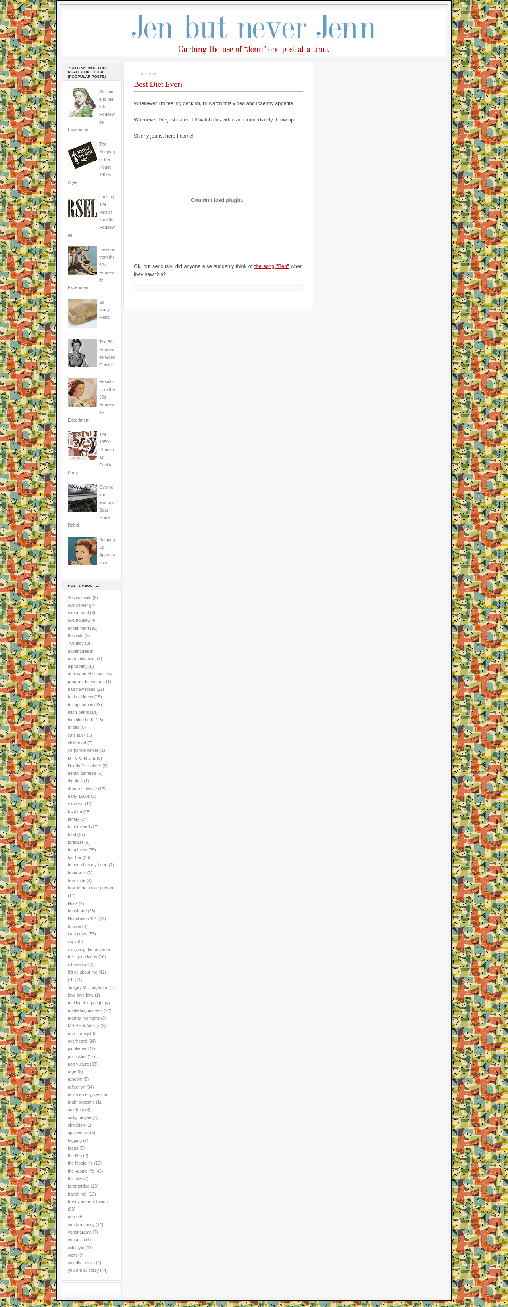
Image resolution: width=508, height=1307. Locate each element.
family (73, 819)
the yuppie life (81, 1171)
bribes (73, 727)
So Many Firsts (104, 310)
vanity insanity (81, 1224)
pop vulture (78, 1064)
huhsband (77, 910)
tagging (75, 1140)
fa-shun (75, 811)
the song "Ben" (271, 266)
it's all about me (82, 972)
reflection (76, 1087)
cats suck (77, 735)
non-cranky (78, 1033)
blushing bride (81, 719)
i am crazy (77, 933)
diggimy (75, 780)
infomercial (78, 964)
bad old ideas (80, 696)
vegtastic (76, 1239)
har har (74, 857)
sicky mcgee (79, 1117)
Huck (72, 903)
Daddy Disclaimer (84, 765)
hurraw (74, 926)
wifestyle (76, 1247)
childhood (77, 742)
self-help (76, 1109)
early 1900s (79, 796)
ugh (71, 1216)
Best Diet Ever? (159, 84)
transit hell (77, 1194)
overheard (77, 1041)
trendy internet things (88, 1201)
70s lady (76, 643)
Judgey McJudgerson (88, 987)
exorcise (76, 803)
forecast (75, 842)
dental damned (82, 773)
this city (75, 1178)
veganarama (80, 1232)
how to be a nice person (90, 887)
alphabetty (77, 666)
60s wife (75, 635)
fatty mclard (79, 826)
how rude (76, 880)
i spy (72, 941)
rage (72, 1071)
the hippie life (80, 1163)
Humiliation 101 (82, 918)
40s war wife (80, 597)
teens (73, 1148)
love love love (81, 995)
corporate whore (83, 750)
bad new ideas (81, 689)
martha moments (84, 1018)
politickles (77, 1056)
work (72, 1255)
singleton (76, 1125)
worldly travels (81, 1262)
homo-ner (77, 872)
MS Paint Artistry (83, 1025)
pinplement (78, 1048)
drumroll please (82, 788)
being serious (80, 704)
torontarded (79, 1186)
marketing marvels (85, 1010)
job (70, 979)
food (72, 834)
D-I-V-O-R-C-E (82, 758)
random (75, 1079)
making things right (86, 1002)
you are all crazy (83, 1270)
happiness (77, 849)
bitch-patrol (78, 712)
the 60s (75, 1155)
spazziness (78, 1132)
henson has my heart (88, 864)
